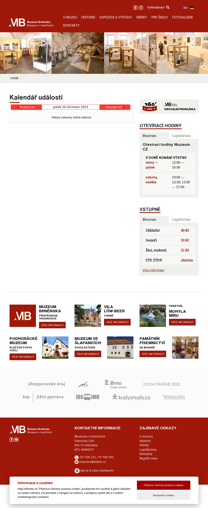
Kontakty (146, 454)
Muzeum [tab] (149, 135)
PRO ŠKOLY (159, 17)
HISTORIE (88, 17)
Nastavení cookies (163, 495)
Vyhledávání (158, 7)
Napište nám (149, 458)
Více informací (153, 270)
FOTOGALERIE (182, 17)
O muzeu (146, 436)
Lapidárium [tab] (181, 135)
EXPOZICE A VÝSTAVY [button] (116, 17)
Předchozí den (27, 107)
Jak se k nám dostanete (97, 471)
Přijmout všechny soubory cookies (163, 485)
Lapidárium (148, 449)
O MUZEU (70, 17)
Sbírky (144, 445)
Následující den (114, 107)
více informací (52, 325)
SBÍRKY (141, 17)
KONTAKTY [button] (71, 25)
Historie (145, 441)
